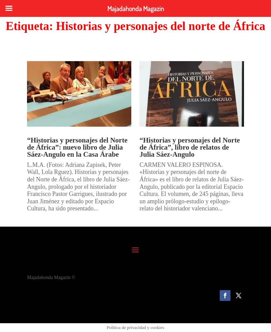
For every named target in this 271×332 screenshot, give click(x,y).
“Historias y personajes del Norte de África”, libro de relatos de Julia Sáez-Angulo (189, 147)
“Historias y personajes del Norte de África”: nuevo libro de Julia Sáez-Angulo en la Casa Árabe (77, 147)
